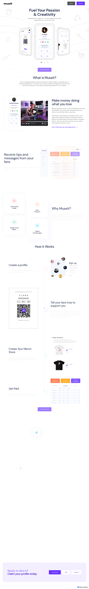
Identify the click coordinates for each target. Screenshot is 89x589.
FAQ (66, 572)
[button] (38, 62)
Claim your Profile (44, 70)
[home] (8, 3)
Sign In (71, 3)
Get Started (55, 572)
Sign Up (81, 3)
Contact (76, 572)
